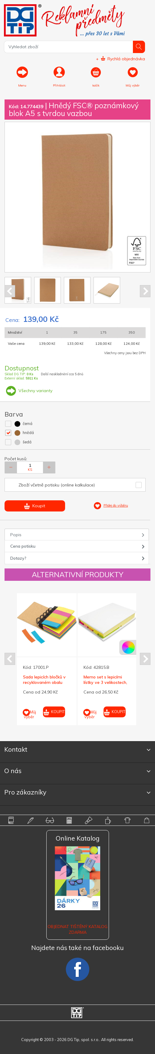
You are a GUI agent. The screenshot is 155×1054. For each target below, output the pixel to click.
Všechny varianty (28, 390)
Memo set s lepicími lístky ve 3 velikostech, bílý (105, 682)
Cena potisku (22, 546)
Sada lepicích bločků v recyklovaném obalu (44, 679)
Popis (15, 534)
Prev (10, 291)
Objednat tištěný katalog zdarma (77, 929)
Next (145, 291)
